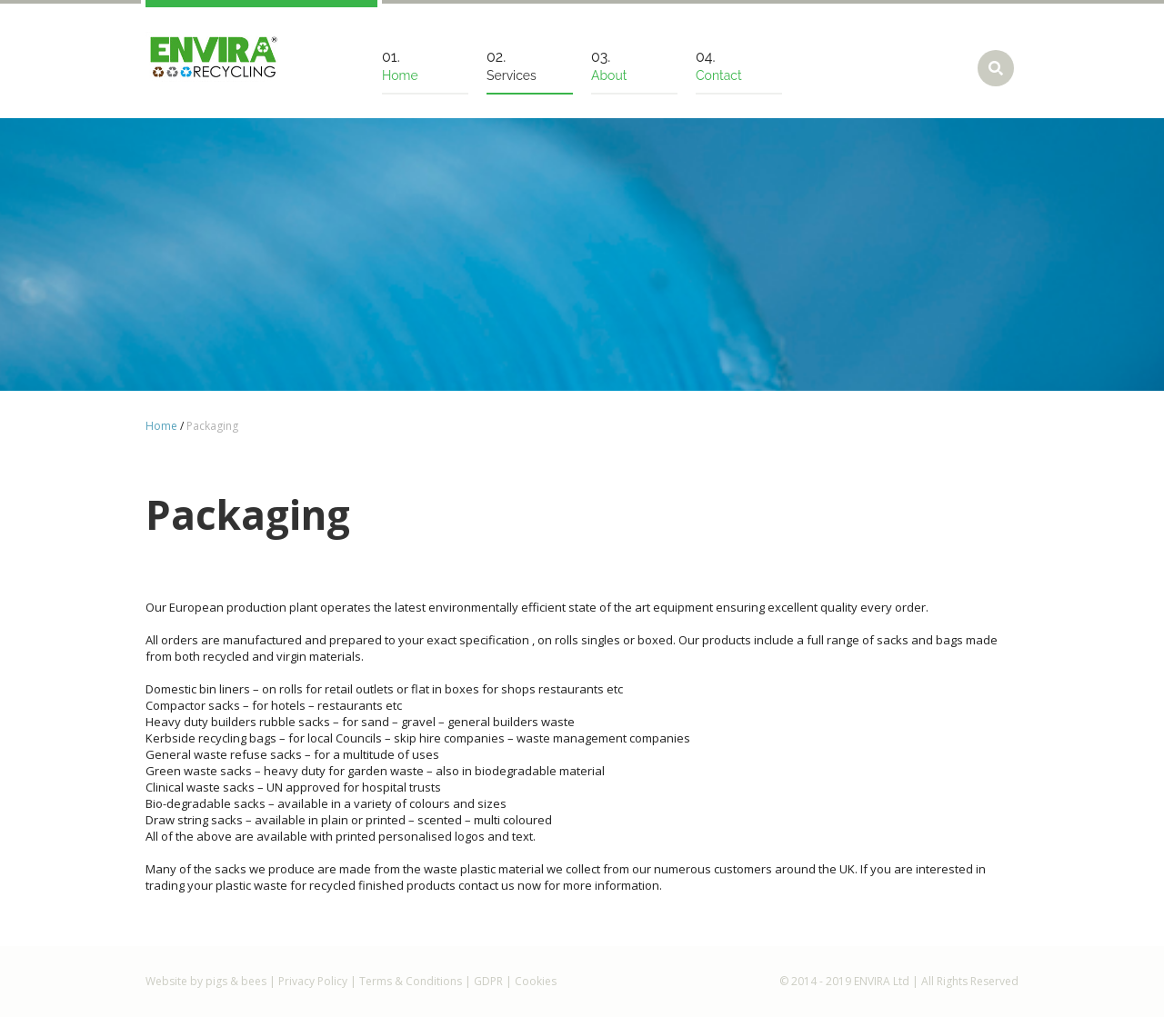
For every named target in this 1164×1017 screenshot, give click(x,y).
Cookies (536, 981)
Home (161, 426)
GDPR (488, 981)
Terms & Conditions (410, 981)
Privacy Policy (312, 981)
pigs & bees (236, 981)
